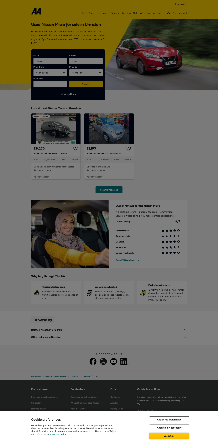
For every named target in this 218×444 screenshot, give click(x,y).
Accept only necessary (169, 428)
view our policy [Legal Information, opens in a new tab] (58, 434)
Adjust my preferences (169, 420)
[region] (109, 427)
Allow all (169, 435)
